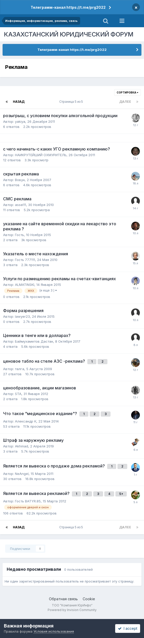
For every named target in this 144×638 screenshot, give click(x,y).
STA (18, 394)
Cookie (89, 599)
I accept (127, 628)
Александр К (25, 421)
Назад (18, 102)
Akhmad (21, 446)
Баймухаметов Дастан (34, 341)
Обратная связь (63, 599)
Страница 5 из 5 (71, 102)
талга (19, 369)
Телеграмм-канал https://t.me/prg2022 (68, 7)
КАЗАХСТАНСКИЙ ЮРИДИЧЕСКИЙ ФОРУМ (68, 34)
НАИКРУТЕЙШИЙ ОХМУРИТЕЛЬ (40, 155)
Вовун (20, 180)
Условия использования (53, 631)
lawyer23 (22, 316)
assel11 (20, 205)
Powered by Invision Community (72, 610)
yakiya (20, 121)
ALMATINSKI (24, 285)
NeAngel (22, 474)
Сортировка (127, 92)
